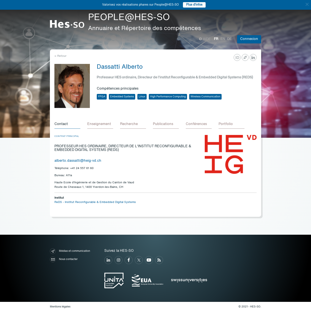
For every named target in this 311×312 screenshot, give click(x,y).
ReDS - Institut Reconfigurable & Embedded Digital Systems (95, 202)
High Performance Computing (168, 96)
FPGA (101, 96)
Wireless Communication (205, 96)
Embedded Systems (122, 96)
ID (237, 58)
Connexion (249, 39)
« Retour (60, 56)
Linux (142, 96)
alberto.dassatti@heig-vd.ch (77, 161)
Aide (205, 39)
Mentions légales (60, 307)
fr (216, 39)
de (229, 39)
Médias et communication (70, 251)
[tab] (67, 124)
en (223, 39)
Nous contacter (64, 259)
